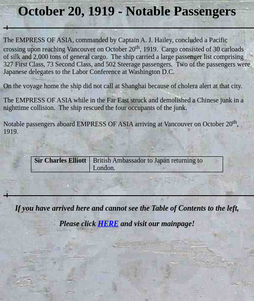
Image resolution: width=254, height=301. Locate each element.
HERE (108, 223)
